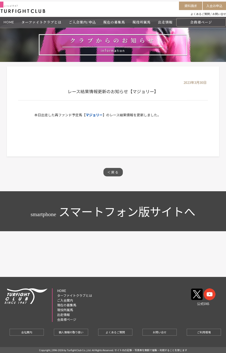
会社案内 (26, 332)
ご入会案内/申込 (82, 22)
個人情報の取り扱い (71, 332)
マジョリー (94, 114)
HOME (9, 22)
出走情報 (165, 22)
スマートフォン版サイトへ (113, 211)
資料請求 (190, 5)
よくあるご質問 (200, 14)
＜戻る (113, 172)
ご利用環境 (204, 332)
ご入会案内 (65, 300)
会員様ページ (201, 22)
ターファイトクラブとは (41, 22)
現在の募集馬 (114, 22)
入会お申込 (214, 5)
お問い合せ (219, 14)
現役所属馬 (141, 22)
